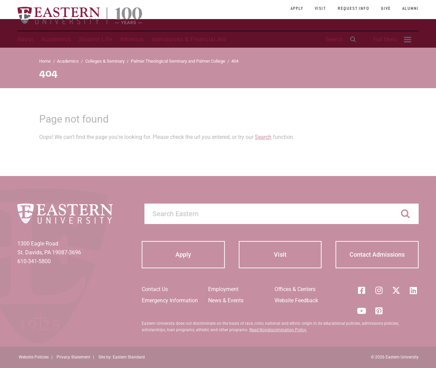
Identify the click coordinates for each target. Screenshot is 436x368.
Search (263, 137)
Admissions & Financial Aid (189, 39)
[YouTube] (361, 311)
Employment (223, 289)
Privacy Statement (73, 357)
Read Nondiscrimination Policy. (278, 329)
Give (386, 9)
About (25, 39)
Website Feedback (296, 300)
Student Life (95, 39)
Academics (56, 39)
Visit (320, 9)
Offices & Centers (295, 289)
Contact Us (155, 289)
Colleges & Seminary (105, 61)
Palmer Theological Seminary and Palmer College (178, 61)
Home (45, 61)
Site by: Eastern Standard (121, 357)
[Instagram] (379, 290)
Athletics (132, 39)
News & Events (226, 300)
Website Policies (34, 357)
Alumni (410, 9)
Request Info (353, 9)
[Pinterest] (379, 311)
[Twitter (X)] (396, 290)
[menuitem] (391, 39)
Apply (297, 9)
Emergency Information (170, 300)
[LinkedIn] (413, 290)
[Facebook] (361, 290)
